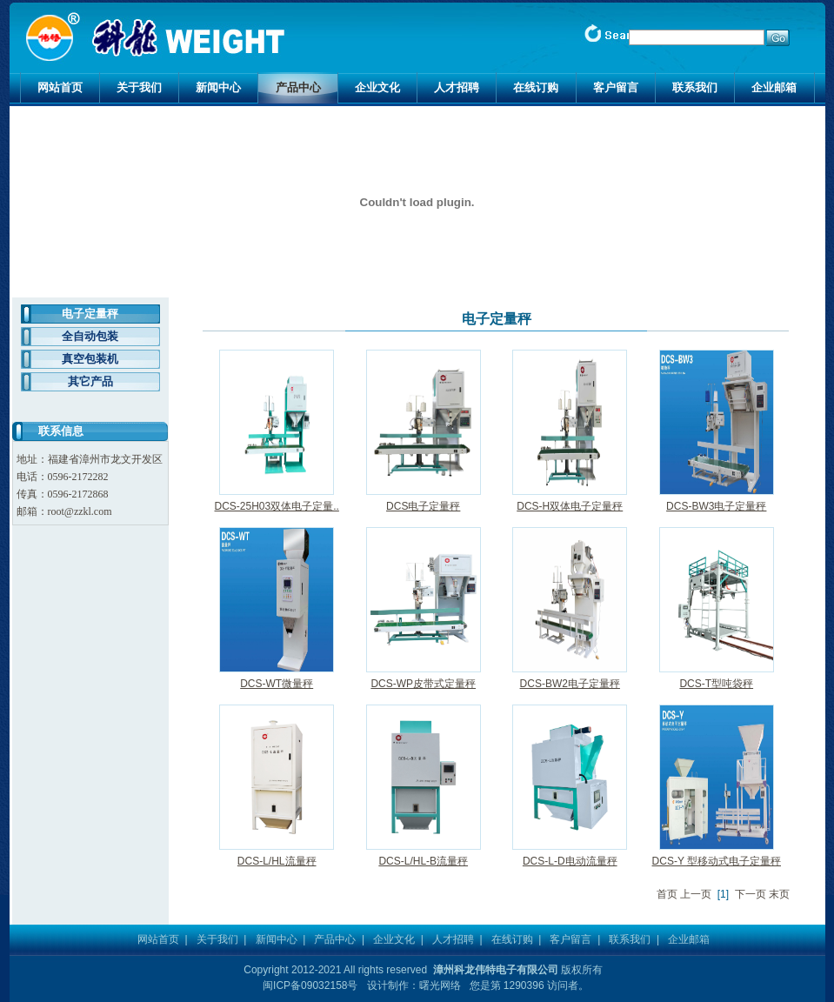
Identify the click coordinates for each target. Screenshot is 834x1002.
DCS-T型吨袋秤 (716, 684)
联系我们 (694, 87)
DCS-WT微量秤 (276, 684)
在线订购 (535, 87)
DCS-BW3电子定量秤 (716, 506)
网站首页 (60, 87)
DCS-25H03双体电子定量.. (277, 506)
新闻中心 (218, 87)
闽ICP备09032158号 (310, 985)
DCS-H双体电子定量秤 (570, 506)
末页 (779, 894)
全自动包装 (90, 336)
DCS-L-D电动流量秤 (570, 861)
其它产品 (90, 381)
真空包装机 (90, 358)
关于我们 (139, 87)
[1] (723, 894)
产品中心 (298, 87)
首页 (667, 894)
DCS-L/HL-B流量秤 (423, 861)
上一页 (695, 894)
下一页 (750, 894)
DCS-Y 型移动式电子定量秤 (716, 861)
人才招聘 (456, 87)
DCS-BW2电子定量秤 (570, 684)
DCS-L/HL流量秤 (277, 861)
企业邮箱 (774, 87)
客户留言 (615, 87)
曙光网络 (440, 985)
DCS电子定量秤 (423, 506)
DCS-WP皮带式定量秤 (423, 684)
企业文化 (377, 87)
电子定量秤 (90, 313)
